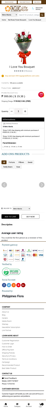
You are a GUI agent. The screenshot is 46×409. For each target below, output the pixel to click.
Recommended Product (11, 365)
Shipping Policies (8, 353)
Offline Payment (8, 350)
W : (12, 147)
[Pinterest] (18, 285)
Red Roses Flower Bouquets (17, 20)
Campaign (6, 362)
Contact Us (7, 373)
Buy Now (30, 216)
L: (5, 147)
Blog (3, 315)
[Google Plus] (23, 285)
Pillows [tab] (21, 162)
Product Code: (10, 88)
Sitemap (5, 324)
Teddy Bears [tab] (7, 167)
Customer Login (8, 343)
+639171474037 (12, 381)
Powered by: (7, 291)
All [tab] (4, 162)
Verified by (7, 264)
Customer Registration (10, 340)
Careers (5, 318)
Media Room (7, 321)
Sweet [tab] (30, 162)
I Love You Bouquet (34, 20)
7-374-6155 (11, 384)
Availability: (12, 83)
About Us (5, 312)
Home (4, 20)
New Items (37, 2)
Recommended (9, 2)
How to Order (7, 346)
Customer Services (10, 389)
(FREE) (28, 101)
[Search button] (42, 15)
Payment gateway (10, 245)
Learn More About (10, 335)
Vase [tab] (18, 167)
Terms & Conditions (9, 359)
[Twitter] (9, 285)
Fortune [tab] (12, 162)
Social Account (8, 280)
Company (6, 307)
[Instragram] (14, 285)
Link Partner (6, 330)
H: (19, 147)
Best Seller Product (25, 2)
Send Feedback (9, 378)
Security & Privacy (9, 356)
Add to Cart (10, 216)
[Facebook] (4, 285)
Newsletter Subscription (11, 327)
